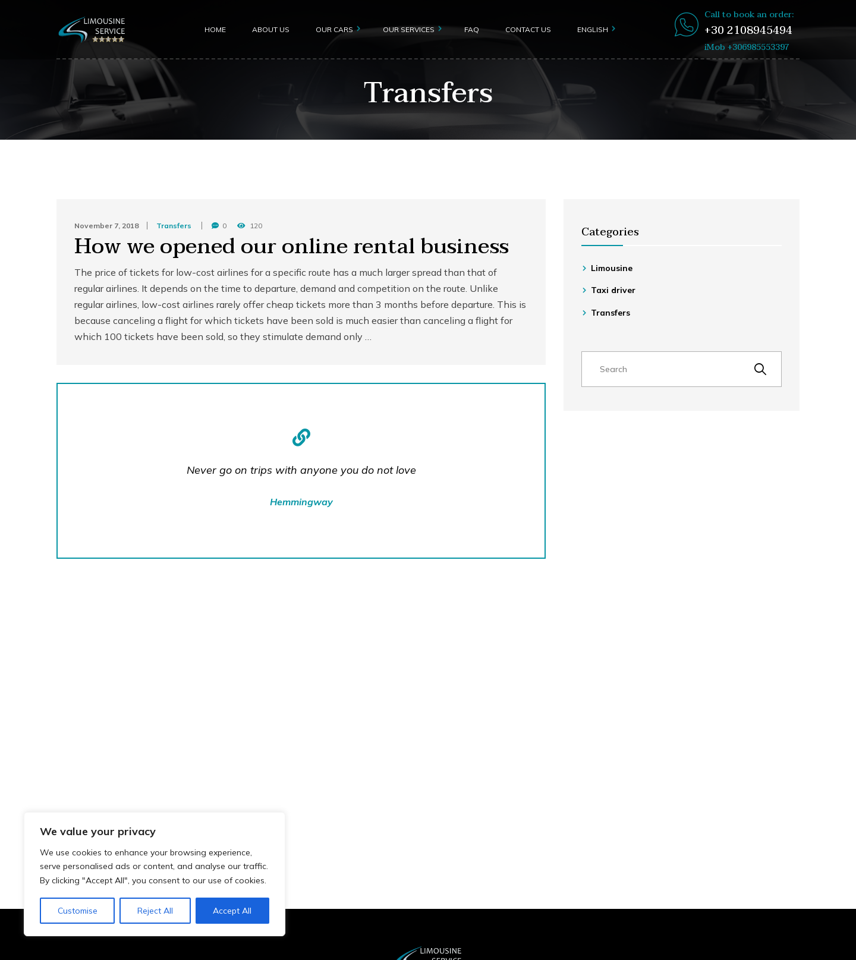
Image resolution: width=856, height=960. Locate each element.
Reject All (155, 910)
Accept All (232, 910)
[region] (154, 874)
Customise (77, 910)
